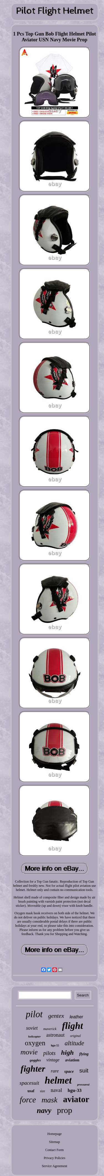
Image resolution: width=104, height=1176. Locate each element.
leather (76, 1016)
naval (56, 1090)
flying (83, 1054)
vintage (52, 1059)
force (28, 1099)
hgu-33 (75, 1090)
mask (50, 1100)
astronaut (55, 1035)
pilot (34, 1014)
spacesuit (29, 1083)
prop (64, 1110)
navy (44, 1110)
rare (55, 1071)
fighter (33, 1069)
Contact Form (54, 1150)
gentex (56, 1015)
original (75, 1036)
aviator (76, 1099)
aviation (72, 1060)
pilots (49, 1053)
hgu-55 (55, 1045)
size (42, 1091)
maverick (50, 1029)
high (67, 1052)
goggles (35, 1060)
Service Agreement (54, 1166)
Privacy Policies (54, 1158)
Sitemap (54, 1142)
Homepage (54, 1134)
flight (72, 1026)
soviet (32, 1028)
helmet (58, 1080)
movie (29, 1052)
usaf (30, 1091)
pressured (83, 1084)
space (69, 1071)
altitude (74, 1043)
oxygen (35, 1043)
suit (83, 1070)
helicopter (34, 1036)
